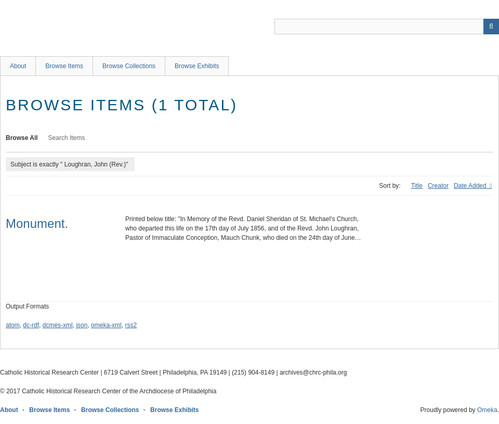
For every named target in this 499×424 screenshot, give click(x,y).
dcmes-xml (58, 325)
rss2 (131, 325)
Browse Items (64, 66)
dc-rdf (31, 325)
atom (13, 325)
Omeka (487, 410)
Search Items (66, 138)
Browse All (22, 138)
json (81, 325)
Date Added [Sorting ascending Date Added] (471, 185)
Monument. (37, 223)
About (18, 66)
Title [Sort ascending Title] (417, 185)
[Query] (386, 26)
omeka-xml (106, 325)
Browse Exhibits (197, 66)
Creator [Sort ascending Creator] (438, 185)
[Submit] (491, 26)
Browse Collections (128, 66)
